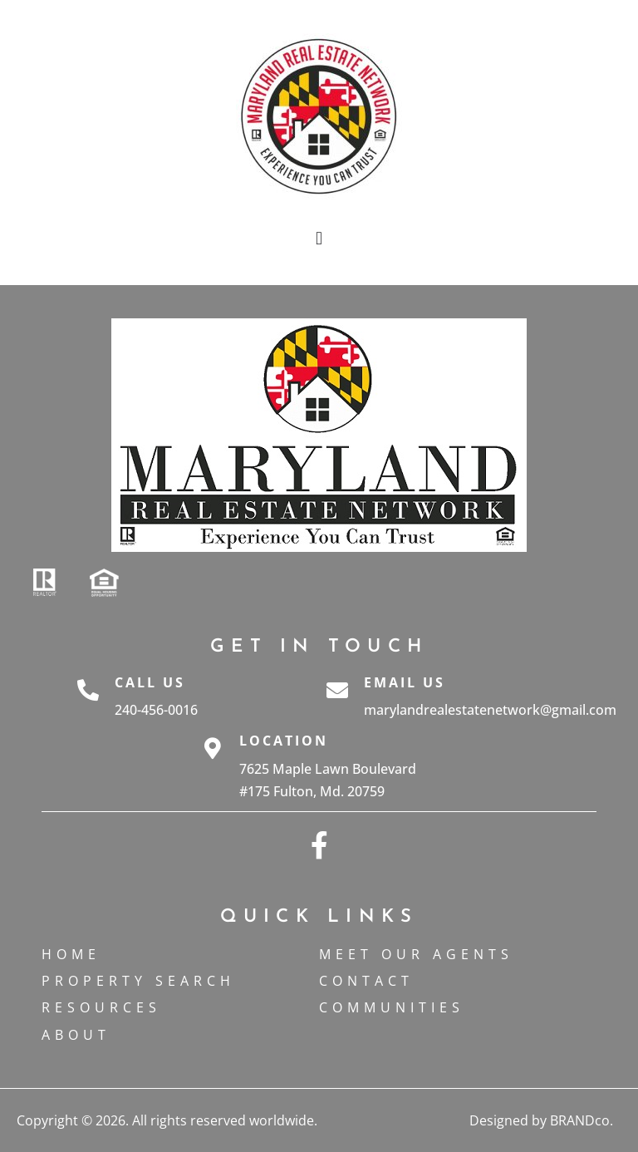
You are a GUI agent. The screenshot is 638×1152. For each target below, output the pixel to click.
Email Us (404, 682)
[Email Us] (337, 696)
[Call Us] (88, 696)
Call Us (150, 682)
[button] (318, 238)
